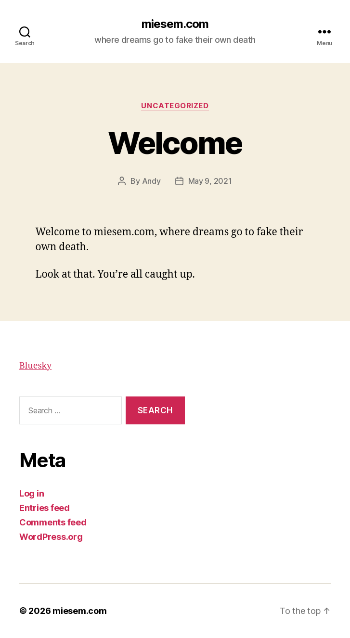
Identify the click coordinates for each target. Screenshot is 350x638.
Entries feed (44, 508)
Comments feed (53, 522)
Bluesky (35, 365)
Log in (31, 493)
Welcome (175, 142)
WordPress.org (51, 537)
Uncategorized (174, 106)
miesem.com (175, 24)
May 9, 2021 (210, 181)
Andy (151, 181)
